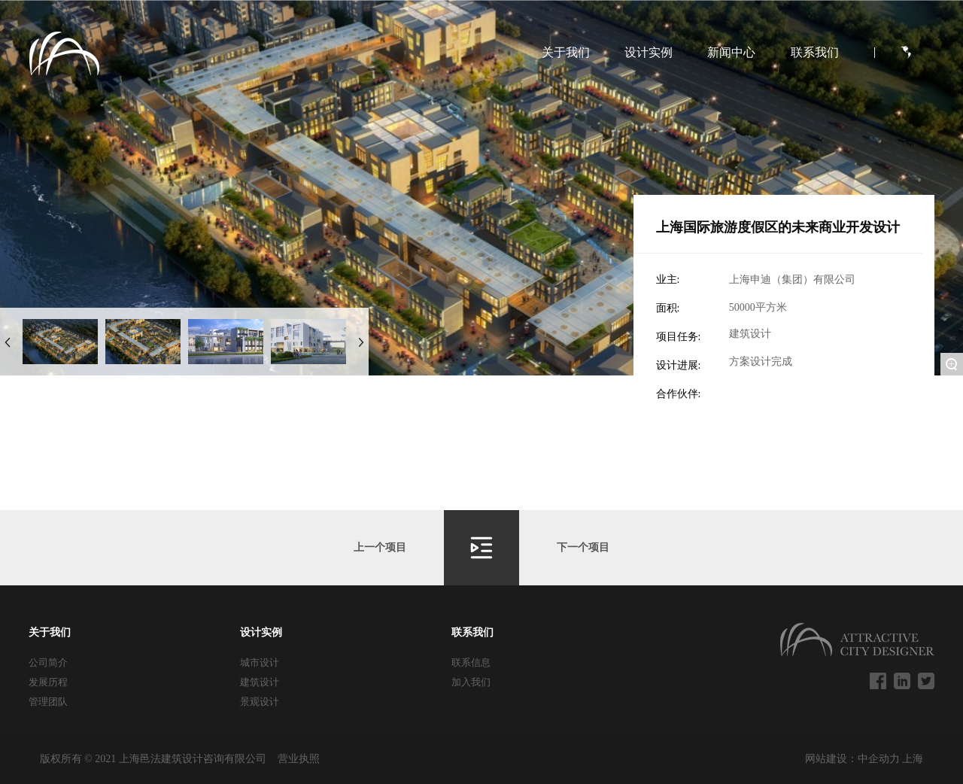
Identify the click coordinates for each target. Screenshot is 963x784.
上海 (912, 758)
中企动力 (880, 758)
